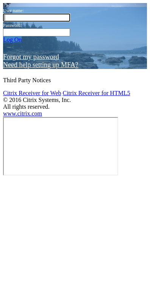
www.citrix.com (22, 70)
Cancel (81, 140)
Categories (16, 214)
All (7, 207)
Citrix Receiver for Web (32, 50)
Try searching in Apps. (30, 249)
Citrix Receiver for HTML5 (96, 50)
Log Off (13, 131)
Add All (12, 229)
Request (43, 297)
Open (9, 297)
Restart (24, 297)
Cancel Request (72, 297)
